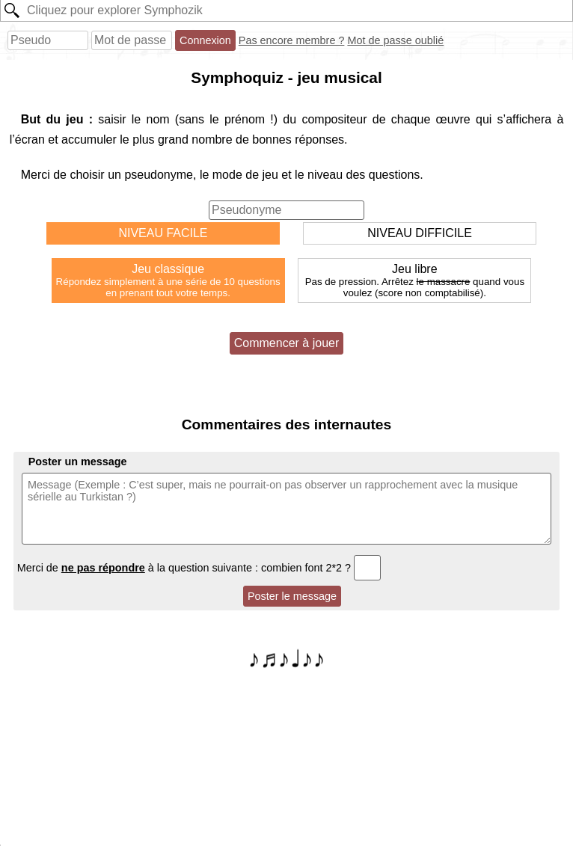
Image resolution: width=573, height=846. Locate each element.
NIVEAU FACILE (162, 233)
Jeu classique (168, 280)
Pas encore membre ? (292, 40)
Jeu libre (414, 280)
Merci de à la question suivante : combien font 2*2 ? (199, 568)
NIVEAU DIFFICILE (419, 233)
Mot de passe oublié (395, 40)
